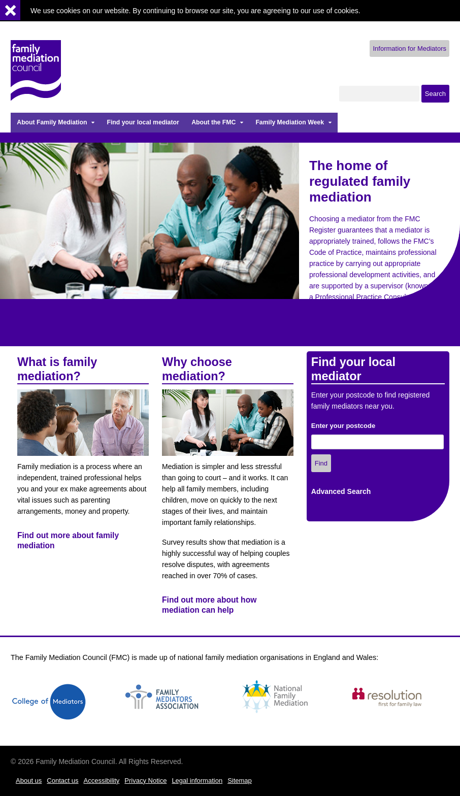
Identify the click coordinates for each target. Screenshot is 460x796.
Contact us (62, 780)
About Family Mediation (52, 122)
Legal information (197, 780)
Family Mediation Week (289, 122)
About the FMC (213, 122)
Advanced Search (341, 491)
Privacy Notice (145, 780)
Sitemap (239, 780)
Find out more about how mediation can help (209, 604)
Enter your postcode (343, 425)
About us (29, 780)
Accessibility (102, 780)
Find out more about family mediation (68, 540)
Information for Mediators (409, 48)
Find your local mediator (143, 122)
